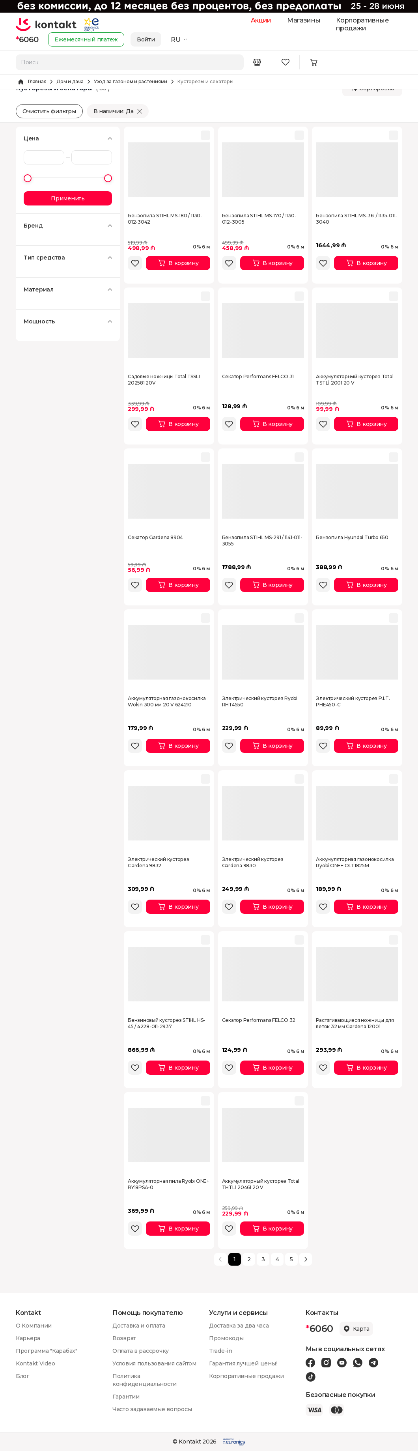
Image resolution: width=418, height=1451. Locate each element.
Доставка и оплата (138, 1325)
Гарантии (126, 1396)
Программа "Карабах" (46, 1350)
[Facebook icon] (310, 1362)
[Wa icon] (357, 1362)
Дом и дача (70, 81)
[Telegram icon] (373, 1362)
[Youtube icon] (342, 1362)
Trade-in (220, 1350)
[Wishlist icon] (285, 62)
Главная (37, 81)
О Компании (34, 1325)
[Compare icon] (257, 62)
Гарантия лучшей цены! (243, 1363)
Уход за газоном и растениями (130, 81)
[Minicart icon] (314, 62)
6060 (27, 39)
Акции (261, 20)
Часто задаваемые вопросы (152, 1409)
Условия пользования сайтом (154, 1363)
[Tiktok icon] (310, 1377)
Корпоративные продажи (362, 24)
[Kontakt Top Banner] (209, 6)
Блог (22, 1376)
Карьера (28, 1338)
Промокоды (226, 1338)
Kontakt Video (35, 1363)
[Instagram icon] (326, 1362)
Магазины (303, 20)
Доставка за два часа (239, 1325)
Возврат (124, 1338)
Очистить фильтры (49, 111)
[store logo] (46, 24)
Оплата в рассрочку (140, 1350)
